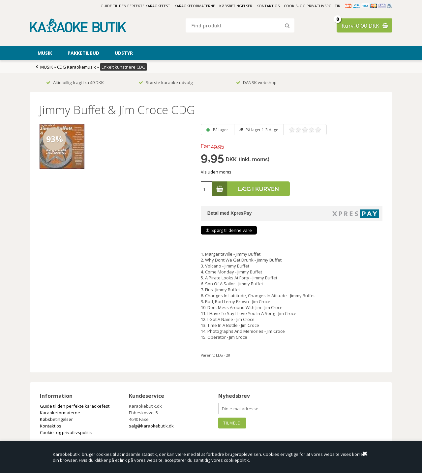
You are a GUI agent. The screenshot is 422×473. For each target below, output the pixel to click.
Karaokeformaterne (194, 5)
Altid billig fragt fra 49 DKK (75, 82)
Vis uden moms (216, 172)
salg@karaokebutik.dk (151, 426)
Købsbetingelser (235, 5)
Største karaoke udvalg (166, 82)
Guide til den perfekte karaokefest (135, 5)
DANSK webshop (256, 82)
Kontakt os (268, 5)
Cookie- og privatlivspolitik (312, 5)
